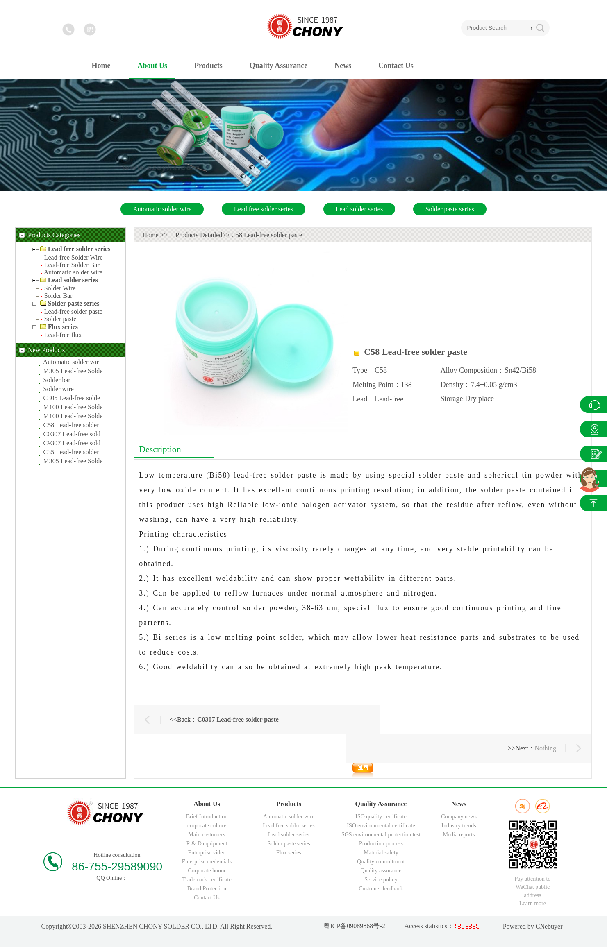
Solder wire (58, 388)
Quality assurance (381, 871)
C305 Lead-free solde (71, 397)
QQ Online (593, 404)
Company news (459, 816)
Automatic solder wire (162, 209)
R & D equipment (206, 844)
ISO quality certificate (380, 816)
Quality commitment (381, 862)
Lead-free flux (63, 334)
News (593, 454)
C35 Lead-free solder (71, 452)
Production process (381, 844)
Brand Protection (206, 889)
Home (150, 234)
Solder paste (60, 318)
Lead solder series (359, 209)
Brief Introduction (206, 816)
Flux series (288, 853)
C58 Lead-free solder (71, 424)
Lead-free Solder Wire (73, 257)
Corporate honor (206, 871)
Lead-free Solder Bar (72, 264)
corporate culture (206, 825)
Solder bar (56, 379)
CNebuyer (548, 926)
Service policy (380, 880)
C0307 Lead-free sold (72, 433)
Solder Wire (60, 288)
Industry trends (458, 825)
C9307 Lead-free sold (72, 443)
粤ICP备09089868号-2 (354, 925)
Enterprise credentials (207, 862)
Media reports (459, 834)
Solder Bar (58, 295)
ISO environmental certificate (381, 825)
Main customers (207, 834)
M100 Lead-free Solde (73, 406)
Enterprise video (206, 853)
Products (593, 429)
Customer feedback (381, 889)
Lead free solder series (263, 209)
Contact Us (207, 898)
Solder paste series (449, 209)
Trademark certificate (206, 880)
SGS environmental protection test (381, 834)
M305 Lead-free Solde (73, 370)
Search (531, 28)
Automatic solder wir (71, 361)
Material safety (381, 853)
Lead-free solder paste (73, 311)
